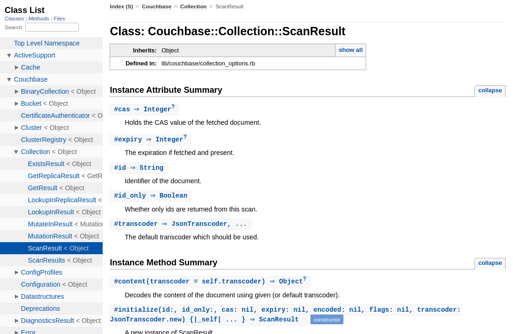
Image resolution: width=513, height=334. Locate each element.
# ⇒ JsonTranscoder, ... (182, 226)
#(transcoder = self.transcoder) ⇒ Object (211, 284)
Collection (193, 6)
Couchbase (156, 6)
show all (350, 49)
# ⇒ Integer (145, 109)
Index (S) (121, 6)
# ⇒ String (140, 169)
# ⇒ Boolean (152, 197)
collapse (490, 90)
